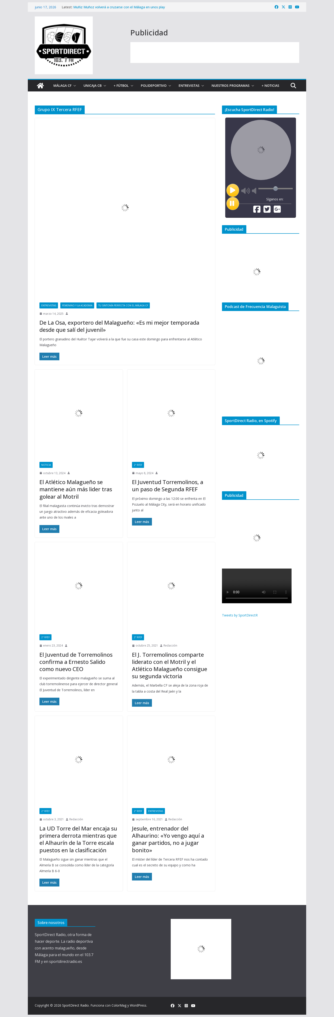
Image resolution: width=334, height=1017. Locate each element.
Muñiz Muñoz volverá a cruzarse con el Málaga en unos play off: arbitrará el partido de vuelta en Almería (119, 9)
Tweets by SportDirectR (240, 615)
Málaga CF (62, 85)
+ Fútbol (121, 85)
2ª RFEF (138, 465)
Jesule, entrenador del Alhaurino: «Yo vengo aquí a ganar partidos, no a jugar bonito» (168, 839)
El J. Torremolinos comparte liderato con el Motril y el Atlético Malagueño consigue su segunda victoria (169, 665)
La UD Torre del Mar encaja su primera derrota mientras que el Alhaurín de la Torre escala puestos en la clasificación (78, 839)
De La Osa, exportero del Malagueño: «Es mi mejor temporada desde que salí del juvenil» (119, 326)
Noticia (46, 465)
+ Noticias (270, 85)
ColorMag (119, 1005)
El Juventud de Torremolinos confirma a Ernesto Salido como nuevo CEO (75, 662)
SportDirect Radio (75, 1005)
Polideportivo (154, 85)
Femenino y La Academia (77, 305)
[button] (73, 85)
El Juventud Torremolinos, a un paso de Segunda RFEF (167, 485)
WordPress (138, 1005)
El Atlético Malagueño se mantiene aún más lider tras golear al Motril (75, 489)
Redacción (170, 645)
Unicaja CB (93, 85)
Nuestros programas (231, 85)
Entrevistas (189, 85)
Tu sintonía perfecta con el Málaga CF (123, 305)
